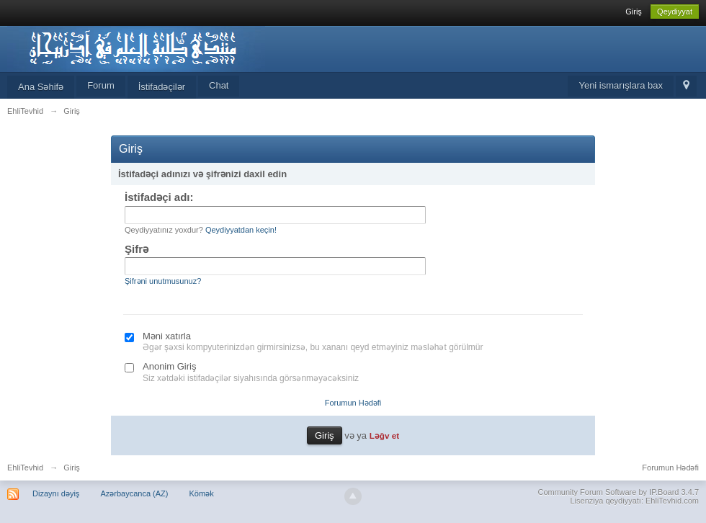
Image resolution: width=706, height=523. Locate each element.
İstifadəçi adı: (159, 197)
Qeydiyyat (674, 11)
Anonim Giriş (169, 366)
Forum (101, 85)
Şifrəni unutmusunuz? (163, 281)
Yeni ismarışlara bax (620, 85)
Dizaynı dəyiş (55, 493)
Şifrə (136, 249)
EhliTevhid (25, 467)
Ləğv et (384, 435)
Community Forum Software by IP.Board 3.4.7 (618, 492)
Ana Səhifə (40, 86)
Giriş (633, 11)
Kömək (201, 493)
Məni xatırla (167, 336)
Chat (218, 85)
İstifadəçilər (161, 86)
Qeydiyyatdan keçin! (241, 229)
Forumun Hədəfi (353, 402)
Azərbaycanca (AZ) (134, 493)
